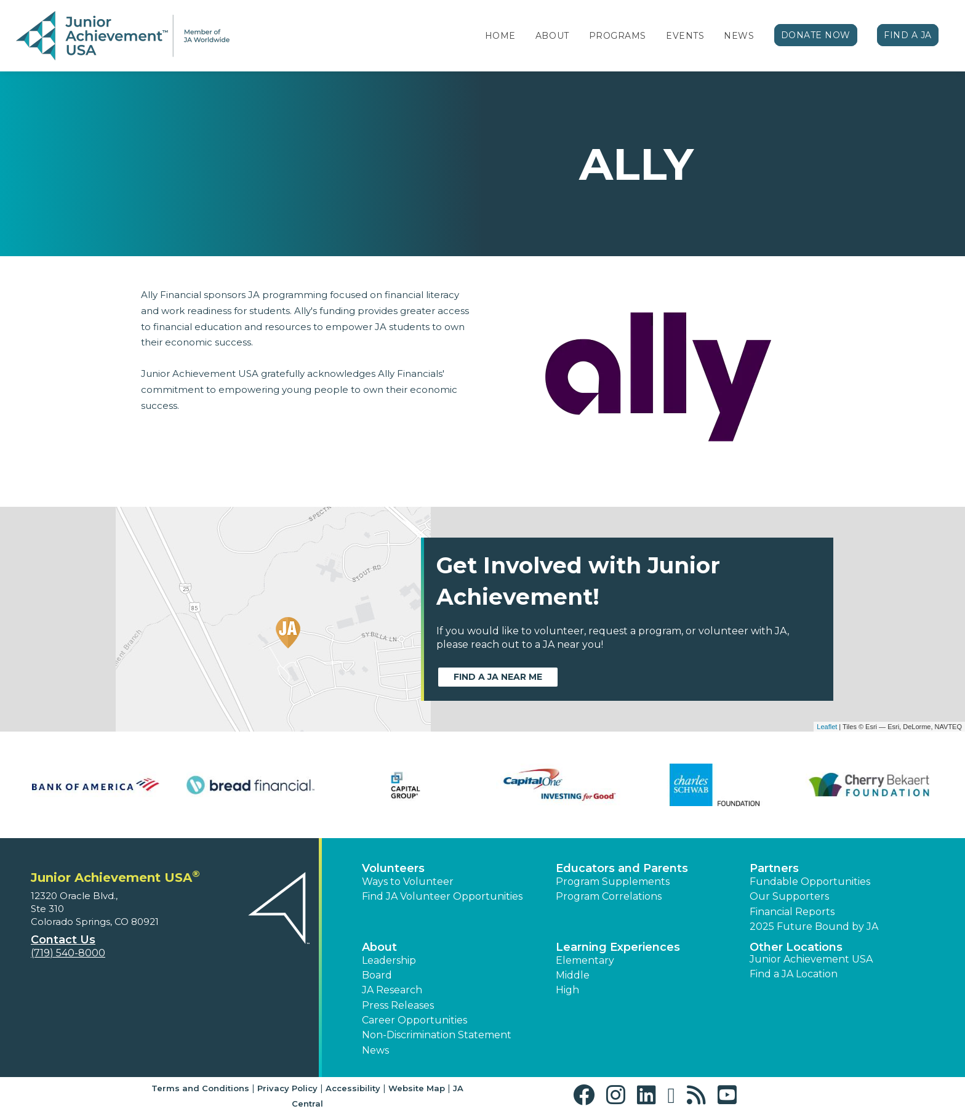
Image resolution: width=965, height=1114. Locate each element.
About (552, 35)
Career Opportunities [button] (414, 1020)
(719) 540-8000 (68, 953)
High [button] (567, 990)
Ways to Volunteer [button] (408, 881)
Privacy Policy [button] (287, 1088)
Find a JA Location (794, 974)
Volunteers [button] (393, 868)
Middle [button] (573, 975)
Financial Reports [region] (792, 912)
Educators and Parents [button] (622, 868)
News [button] (375, 1050)
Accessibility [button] (353, 1088)
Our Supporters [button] (789, 896)
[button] (587, 1095)
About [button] (379, 947)
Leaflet (827, 726)
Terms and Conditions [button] (200, 1088)
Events (685, 35)
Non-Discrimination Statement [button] (436, 1035)
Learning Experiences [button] (618, 947)
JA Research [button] (392, 990)
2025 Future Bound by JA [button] (814, 926)
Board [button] (377, 975)
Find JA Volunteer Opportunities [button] (442, 896)
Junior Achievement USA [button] (811, 959)
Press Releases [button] (398, 1005)
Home (500, 35)
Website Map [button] (416, 1088)
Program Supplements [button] (613, 881)
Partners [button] (774, 868)
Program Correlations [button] (609, 896)
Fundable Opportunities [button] (810, 881)
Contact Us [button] (63, 939)
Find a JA (908, 35)
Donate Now (816, 35)
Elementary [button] (585, 960)
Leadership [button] (389, 960)
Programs (617, 35)
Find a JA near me (498, 676)
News (739, 35)
